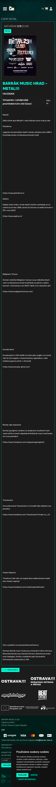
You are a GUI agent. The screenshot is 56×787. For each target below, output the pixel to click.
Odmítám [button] (34, 775)
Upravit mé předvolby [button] (27, 779)
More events (12, 670)
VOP (3, 730)
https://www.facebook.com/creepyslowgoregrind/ (23, 442)
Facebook (8, 93)
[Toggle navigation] (5, 9)
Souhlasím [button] (22, 775)
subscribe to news (11, 765)
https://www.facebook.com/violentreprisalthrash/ (23, 587)
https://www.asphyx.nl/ (12, 216)
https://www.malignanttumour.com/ (18, 291)
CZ (43, 8)
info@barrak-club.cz (43, 740)
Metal (7, 31)
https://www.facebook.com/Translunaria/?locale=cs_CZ (26, 515)
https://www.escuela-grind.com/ (16, 367)
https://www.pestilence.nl (13, 193)
